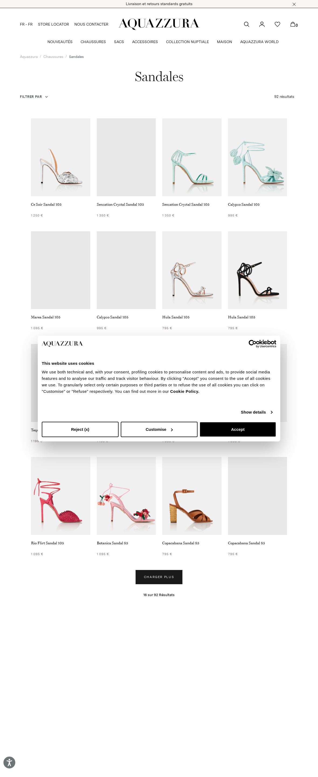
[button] (294, 4)
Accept (237, 429)
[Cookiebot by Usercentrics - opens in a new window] (252, 344)
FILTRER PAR (31, 97)
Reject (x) (80, 429)
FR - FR (26, 24)
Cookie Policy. (184, 391)
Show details (253, 412)
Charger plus (159, 577)
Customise (159, 429)
